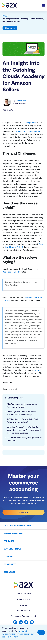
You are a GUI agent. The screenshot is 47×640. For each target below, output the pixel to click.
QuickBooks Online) (14, 247)
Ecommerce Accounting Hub (23, 616)
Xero (40, 244)
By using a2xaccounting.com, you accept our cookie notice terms (18, 634)
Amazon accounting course (28, 131)
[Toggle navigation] (43, 5)
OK (41, 632)
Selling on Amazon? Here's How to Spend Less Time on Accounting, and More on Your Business (24, 430)
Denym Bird (21, 100)
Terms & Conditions (23, 593)
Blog (4, 15)
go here (38, 370)
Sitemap (23, 605)
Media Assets (23, 610)
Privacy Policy (23, 599)
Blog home (10, 28)
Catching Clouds (29, 122)
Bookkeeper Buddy (11, 272)
